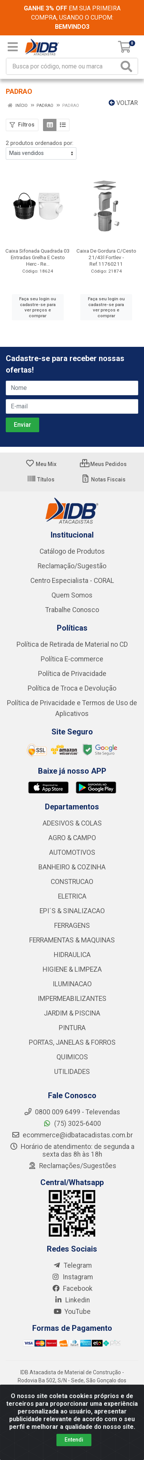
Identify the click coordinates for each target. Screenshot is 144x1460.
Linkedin (72, 1300)
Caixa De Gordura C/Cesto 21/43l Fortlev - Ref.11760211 (106, 257)
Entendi (74, 1440)
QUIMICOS (72, 1057)
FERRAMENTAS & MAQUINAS (72, 940)
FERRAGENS (72, 925)
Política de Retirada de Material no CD (72, 644)
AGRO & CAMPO (72, 838)
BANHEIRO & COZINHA (72, 867)
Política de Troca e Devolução (72, 688)
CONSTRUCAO (72, 882)
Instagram (72, 1277)
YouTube (72, 1311)
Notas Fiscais (103, 479)
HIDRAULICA (72, 955)
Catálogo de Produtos (72, 551)
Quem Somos (72, 595)
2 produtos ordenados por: (39, 143)
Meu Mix (40, 464)
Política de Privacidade (72, 674)
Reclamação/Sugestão (72, 566)
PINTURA (72, 1028)
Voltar (123, 103)
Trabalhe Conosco (72, 610)
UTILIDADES (72, 1071)
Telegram (72, 1265)
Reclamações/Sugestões (72, 1166)
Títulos (41, 479)
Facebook (72, 1288)
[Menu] (13, 47)
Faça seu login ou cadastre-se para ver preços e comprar (37, 307)
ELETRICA (72, 896)
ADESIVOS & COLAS (72, 823)
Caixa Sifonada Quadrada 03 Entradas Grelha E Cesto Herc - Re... (37, 257)
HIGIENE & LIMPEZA (72, 969)
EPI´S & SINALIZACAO (72, 911)
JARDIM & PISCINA (72, 1013)
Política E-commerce (72, 659)
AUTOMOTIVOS (72, 852)
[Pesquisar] (127, 66)
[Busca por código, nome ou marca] (63, 66)
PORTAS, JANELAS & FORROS (72, 1042)
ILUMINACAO (72, 984)
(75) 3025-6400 (72, 1123)
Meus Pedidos (103, 464)
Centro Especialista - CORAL (72, 580)
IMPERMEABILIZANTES (72, 998)
